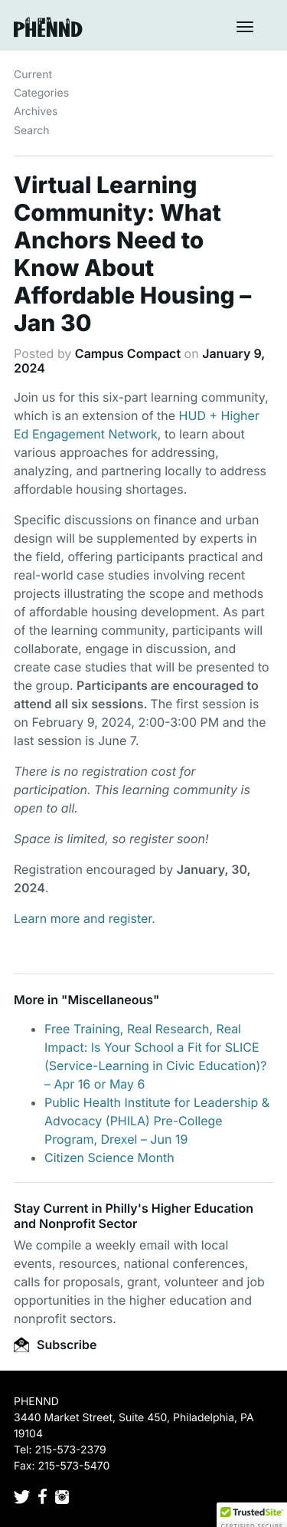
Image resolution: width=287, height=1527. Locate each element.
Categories (41, 93)
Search (31, 130)
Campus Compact (128, 353)
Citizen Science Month (109, 1157)
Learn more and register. (84, 918)
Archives (36, 111)
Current (33, 74)
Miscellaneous (110, 999)
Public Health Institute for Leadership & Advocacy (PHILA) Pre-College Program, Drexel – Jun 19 (156, 1121)
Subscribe (55, 1344)
